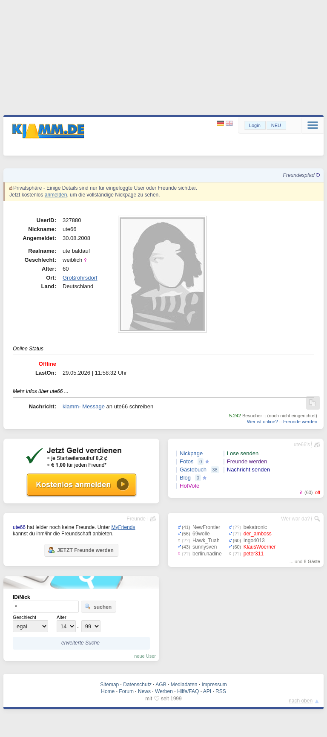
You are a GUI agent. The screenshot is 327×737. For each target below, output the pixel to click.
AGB (160, 685)
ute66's (302, 445)
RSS (220, 691)
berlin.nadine (207, 554)
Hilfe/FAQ (188, 691)
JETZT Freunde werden (81, 549)
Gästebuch (193, 469)
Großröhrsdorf (80, 278)
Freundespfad (301, 175)
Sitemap (109, 685)
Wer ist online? (262, 421)
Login (255, 125)
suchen (98, 606)
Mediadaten (184, 685)
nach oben (301, 701)
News (144, 691)
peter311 (254, 554)
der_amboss (258, 534)
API (207, 691)
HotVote (189, 486)
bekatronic (255, 527)
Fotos (187, 461)
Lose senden (242, 453)
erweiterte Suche (80, 643)
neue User (145, 656)
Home (108, 691)
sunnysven (204, 547)
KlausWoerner (260, 547)
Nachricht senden (248, 469)
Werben (164, 691)
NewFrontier (206, 527)
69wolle (201, 534)
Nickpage (191, 453)
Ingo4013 (254, 540)
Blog (185, 477)
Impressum (214, 685)
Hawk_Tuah (206, 540)
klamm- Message (84, 406)
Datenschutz (137, 685)
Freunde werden (300, 421)
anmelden (56, 195)
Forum (126, 691)
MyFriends (123, 527)
